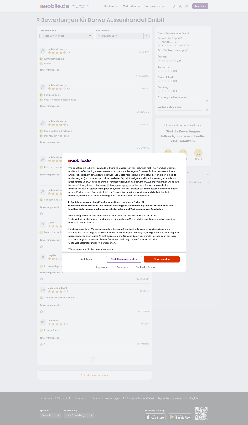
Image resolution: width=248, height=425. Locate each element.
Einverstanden (162, 259)
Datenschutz (123, 267)
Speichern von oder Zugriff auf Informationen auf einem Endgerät (107, 202)
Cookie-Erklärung (145, 267)
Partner (131, 167)
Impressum (102, 267)
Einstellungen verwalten (124, 259)
